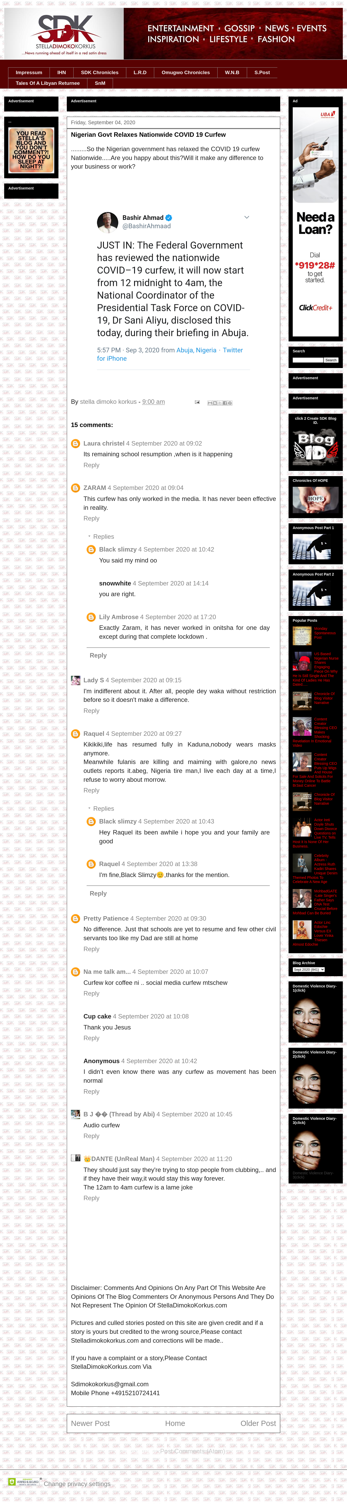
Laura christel (103, 443)
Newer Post (90, 1423)
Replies (103, 536)
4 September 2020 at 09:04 (146, 487)
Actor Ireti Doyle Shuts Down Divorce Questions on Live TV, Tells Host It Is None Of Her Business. (315, 833)
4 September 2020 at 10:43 (176, 821)
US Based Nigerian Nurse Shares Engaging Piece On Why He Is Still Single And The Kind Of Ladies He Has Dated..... (316, 669)
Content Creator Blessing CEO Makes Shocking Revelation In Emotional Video (315, 732)
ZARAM (94, 487)
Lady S (93, 680)
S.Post (262, 72)
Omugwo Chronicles (186, 72)
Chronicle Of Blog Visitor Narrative (324, 698)
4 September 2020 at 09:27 (144, 733)
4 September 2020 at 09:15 (144, 680)
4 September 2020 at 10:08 (151, 1016)
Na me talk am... (107, 971)
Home (175, 1423)
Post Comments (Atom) (192, 1451)
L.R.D (140, 72)
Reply (91, 465)
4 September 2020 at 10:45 (194, 1114)
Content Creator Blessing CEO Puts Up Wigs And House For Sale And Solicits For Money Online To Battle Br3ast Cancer (315, 770)
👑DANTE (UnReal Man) (119, 1158)
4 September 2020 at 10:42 (176, 549)
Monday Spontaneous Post (325, 633)
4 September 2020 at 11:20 (194, 1158)
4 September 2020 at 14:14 (171, 583)
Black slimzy (118, 549)
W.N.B (232, 72)
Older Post (258, 1423)
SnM (100, 83)
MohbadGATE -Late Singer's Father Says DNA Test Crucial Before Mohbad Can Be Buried (315, 902)
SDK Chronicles (100, 72)
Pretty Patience (106, 918)
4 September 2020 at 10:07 (170, 971)
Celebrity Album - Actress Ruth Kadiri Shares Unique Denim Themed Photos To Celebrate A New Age (315, 869)
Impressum (29, 72)
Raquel (93, 733)
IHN (61, 72)
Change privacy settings (77, 1483)
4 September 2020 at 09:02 (164, 443)
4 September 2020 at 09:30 (168, 918)
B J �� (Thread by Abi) (119, 1114)
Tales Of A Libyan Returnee (48, 83)
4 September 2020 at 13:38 (160, 863)
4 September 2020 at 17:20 (178, 616)
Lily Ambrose (119, 616)
